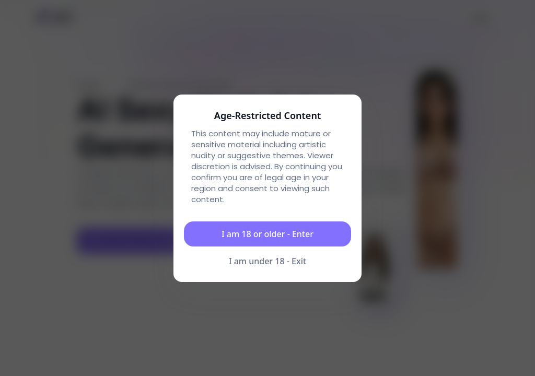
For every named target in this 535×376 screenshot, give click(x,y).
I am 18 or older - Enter (267, 234)
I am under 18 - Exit (267, 261)
